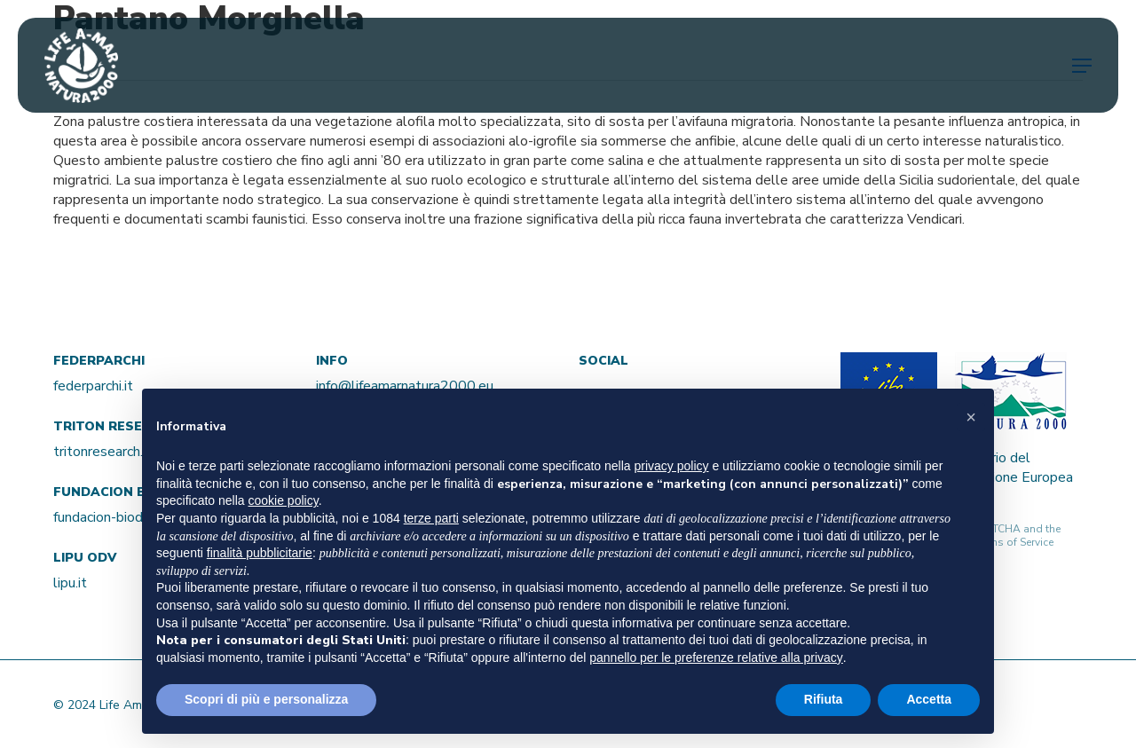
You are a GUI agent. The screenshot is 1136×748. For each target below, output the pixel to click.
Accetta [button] (928, 699)
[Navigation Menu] (1082, 66)
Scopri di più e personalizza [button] (266, 699)
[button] (971, 417)
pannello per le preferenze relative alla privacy (716, 657)
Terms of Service (1013, 542)
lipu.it (70, 583)
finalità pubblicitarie (259, 553)
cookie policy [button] (283, 500)
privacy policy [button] (672, 466)
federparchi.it (93, 386)
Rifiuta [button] (823, 699)
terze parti (431, 518)
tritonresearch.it (102, 451)
